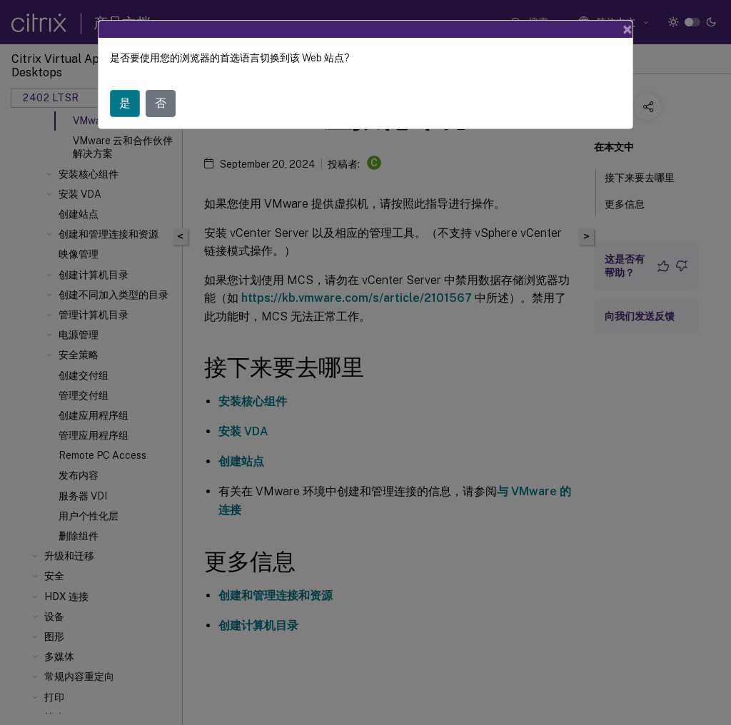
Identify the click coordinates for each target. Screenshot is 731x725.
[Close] (627, 29)
